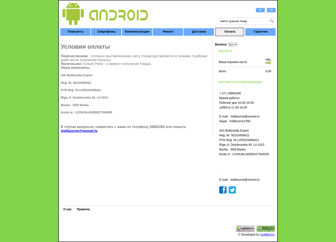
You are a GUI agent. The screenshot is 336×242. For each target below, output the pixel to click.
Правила (83, 209)
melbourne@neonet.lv (79, 131)
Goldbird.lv (267, 234)
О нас (67, 209)
